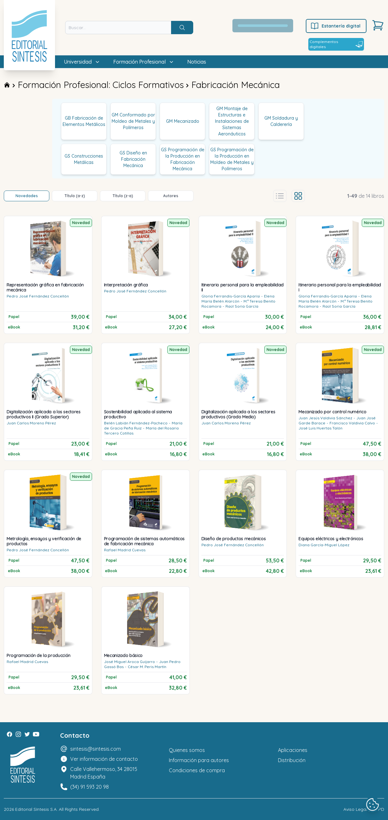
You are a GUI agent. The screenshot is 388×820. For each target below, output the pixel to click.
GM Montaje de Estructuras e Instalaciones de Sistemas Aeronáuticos (232, 121)
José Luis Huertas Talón (320, 428)
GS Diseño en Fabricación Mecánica (133, 159)
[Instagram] (18, 734)
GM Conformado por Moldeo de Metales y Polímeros (133, 121)
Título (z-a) (123, 195)
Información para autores (199, 760)
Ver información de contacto (104, 759)
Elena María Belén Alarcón (237, 299)
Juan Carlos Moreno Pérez (31, 423)
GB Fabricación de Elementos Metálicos (84, 121)
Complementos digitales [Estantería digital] (336, 44)
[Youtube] (36, 734)
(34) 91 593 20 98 (89, 787)
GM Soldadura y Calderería (281, 121)
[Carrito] (378, 25)
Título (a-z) (75, 195)
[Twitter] (27, 734)
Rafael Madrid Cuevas (124, 550)
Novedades (26, 195)
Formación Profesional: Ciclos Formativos (101, 84)
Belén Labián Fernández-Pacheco (136, 423)
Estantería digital (335, 26)
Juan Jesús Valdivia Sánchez (325, 418)
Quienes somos (187, 750)
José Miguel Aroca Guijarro (129, 661)
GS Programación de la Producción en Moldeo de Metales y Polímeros (232, 159)
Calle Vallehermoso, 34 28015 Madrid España (103, 773)
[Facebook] (9, 734)
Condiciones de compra (197, 770)
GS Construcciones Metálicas (84, 159)
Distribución (291, 760)
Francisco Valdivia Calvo (352, 423)
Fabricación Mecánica (235, 84)
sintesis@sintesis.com (95, 749)
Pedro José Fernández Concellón (38, 296)
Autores (170, 195)
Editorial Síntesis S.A (36, 809)
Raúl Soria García (241, 306)
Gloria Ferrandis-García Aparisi (230, 296)
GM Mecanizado (182, 121)
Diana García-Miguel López (324, 544)
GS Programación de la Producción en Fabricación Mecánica (182, 159)
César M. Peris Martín (147, 666)
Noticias (196, 62)
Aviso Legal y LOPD (363, 809)
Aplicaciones (292, 750)
